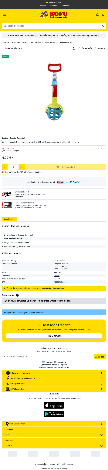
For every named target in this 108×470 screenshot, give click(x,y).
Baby (13, 42)
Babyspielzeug (22, 42)
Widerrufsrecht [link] (67, 464)
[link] (97, 14)
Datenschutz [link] (50, 464)
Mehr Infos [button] (19, 196)
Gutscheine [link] (54, 6)
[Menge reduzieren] (5, 167)
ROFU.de (5, 42)
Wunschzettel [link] (85, 48)
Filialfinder (65, 6)
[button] (17, 295)
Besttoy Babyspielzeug (39, 42)
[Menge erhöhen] (22, 167)
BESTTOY (58, 272)
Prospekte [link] (43, 6)
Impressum (39, 464)
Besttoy (57, 276)
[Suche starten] (103, 26)
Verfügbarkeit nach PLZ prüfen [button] (28, 208)
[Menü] (15, 14)
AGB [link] (58, 464)
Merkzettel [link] (100, 48)
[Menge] (13, 167)
